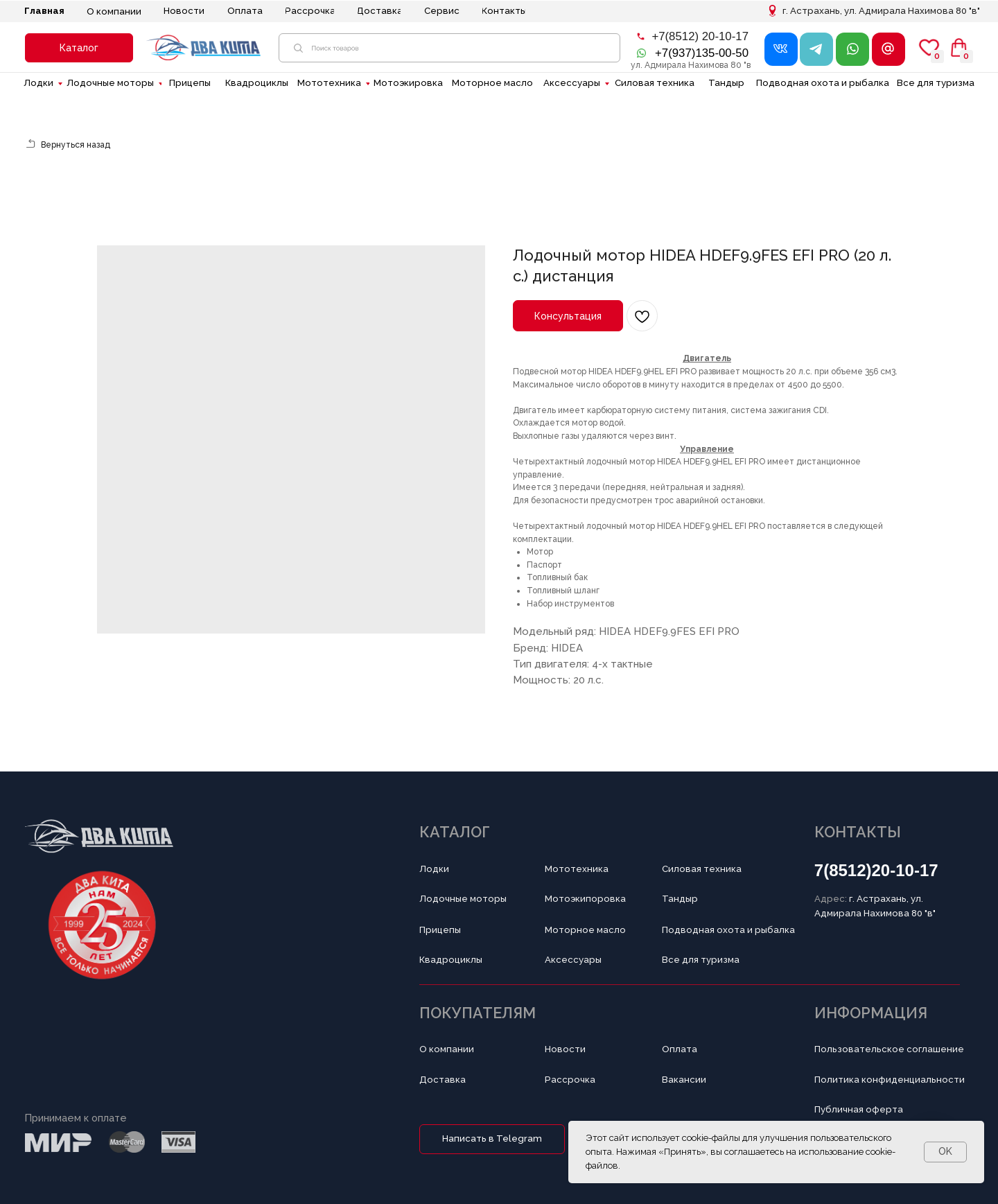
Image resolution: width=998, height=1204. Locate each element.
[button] (79, 47)
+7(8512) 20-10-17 (699, 36)
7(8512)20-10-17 (876, 870)
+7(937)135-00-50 (701, 53)
